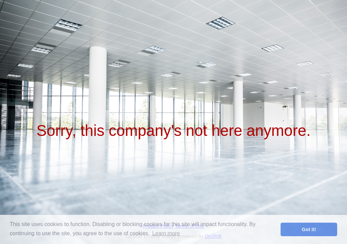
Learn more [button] (166, 233)
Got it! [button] (309, 229)
